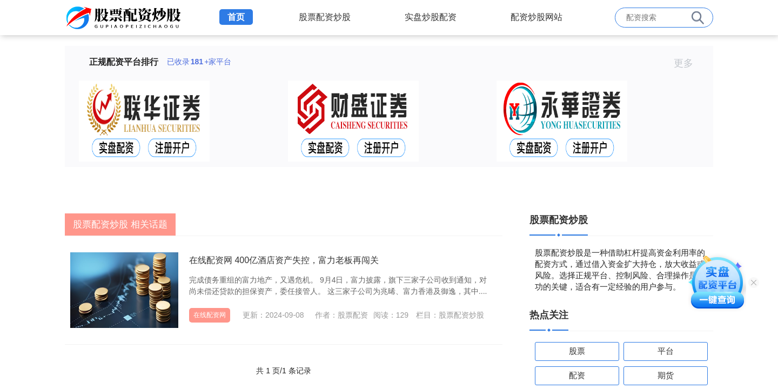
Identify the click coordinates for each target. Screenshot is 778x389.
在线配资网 (209, 315)
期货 (666, 375)
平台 (666, 351)
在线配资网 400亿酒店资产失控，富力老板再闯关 (284, 260)
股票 (577, 351)
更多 (688, 63)
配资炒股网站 (536, 17)
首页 (236, 17)
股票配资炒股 (325, 17)
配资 (577, 375)
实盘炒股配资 (431, 17)
